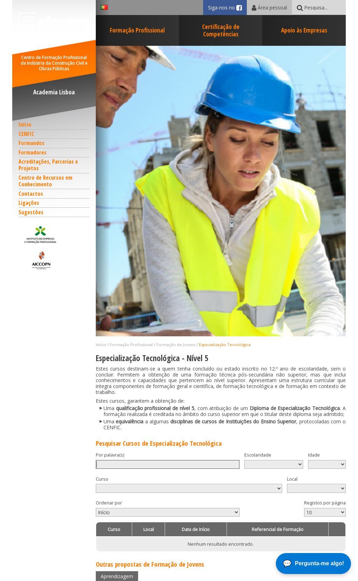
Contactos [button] (31, 194)
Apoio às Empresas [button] (304, 30)
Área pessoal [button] (269, 7)
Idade (314, 455)
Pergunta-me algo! (319, 563)
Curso (102, 479)
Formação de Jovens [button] (175, 344)
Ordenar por (109, 503)
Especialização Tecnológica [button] (225, 344)
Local (292, 479)
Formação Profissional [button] (137, 30)
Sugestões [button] (31, 212)
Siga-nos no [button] (227, 7)
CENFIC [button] (26, 134)
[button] (54, 234)
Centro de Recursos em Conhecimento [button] (45, 181)
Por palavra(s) (110, 455)
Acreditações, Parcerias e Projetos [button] (48, 165)
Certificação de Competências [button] (220, 30)
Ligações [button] (29, 203)
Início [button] (25, 124)
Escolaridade (257, 455)
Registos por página (325, 503)
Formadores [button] (32, 152)
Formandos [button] (31, 143)
